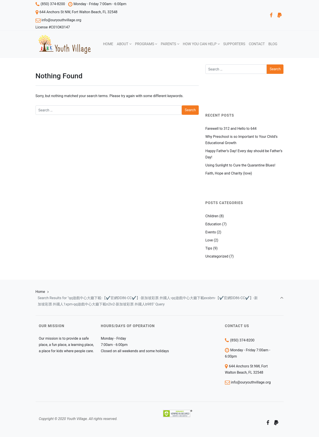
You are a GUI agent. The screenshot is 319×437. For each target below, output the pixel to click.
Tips (208, 248)
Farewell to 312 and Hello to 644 (231, 128)
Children (212, 216)
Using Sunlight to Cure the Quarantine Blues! (240, 165)
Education (213, 224)
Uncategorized (216, 256)
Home (40, 292)
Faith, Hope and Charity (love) (228, 173)
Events (210, 232)
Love (209, 240)
